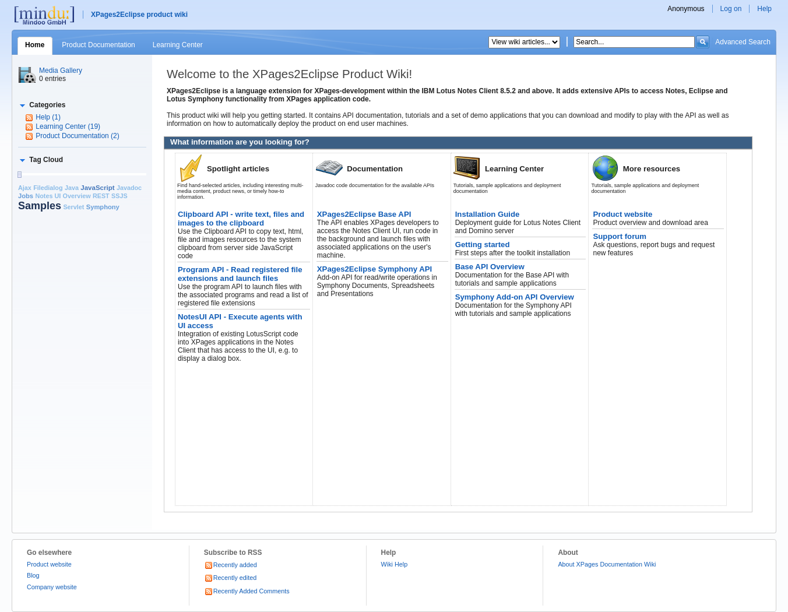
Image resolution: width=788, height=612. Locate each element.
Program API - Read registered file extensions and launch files (240, 274)
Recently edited (230, 577)
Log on (731, 9)
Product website (622, 214)
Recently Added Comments (247, 591)
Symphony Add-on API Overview (514, 297)
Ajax (24, 187)
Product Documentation (98, 45)
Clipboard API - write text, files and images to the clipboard (241, 218)
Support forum (619, 236)
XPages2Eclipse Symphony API (374, 269)
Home (34, 45)
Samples (39, 206)
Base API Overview (490, 266)
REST (101, 195)
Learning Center (178, 45)
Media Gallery (60, 70)
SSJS (119, 195)
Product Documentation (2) (77, 136)
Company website (52, 586)
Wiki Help (394, 564)
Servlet (73, 206)
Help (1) (48, 117)
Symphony (102, 206)
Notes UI (48, 195)
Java (72, 187)
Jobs (25, 195)
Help (764, 9)
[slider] (19, 174)
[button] (41, 105)
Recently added (230, 564)
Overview (77, 195)
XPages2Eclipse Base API (364, 214)
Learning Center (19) (68, 126)
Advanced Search (743, 42)
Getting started (482, 244)
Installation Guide (487, 214)
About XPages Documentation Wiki (607, 564)
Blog (33, 575)
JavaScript (97, 187)
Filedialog (47, 187)
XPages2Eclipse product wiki (139, 14)
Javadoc (129, 187)
